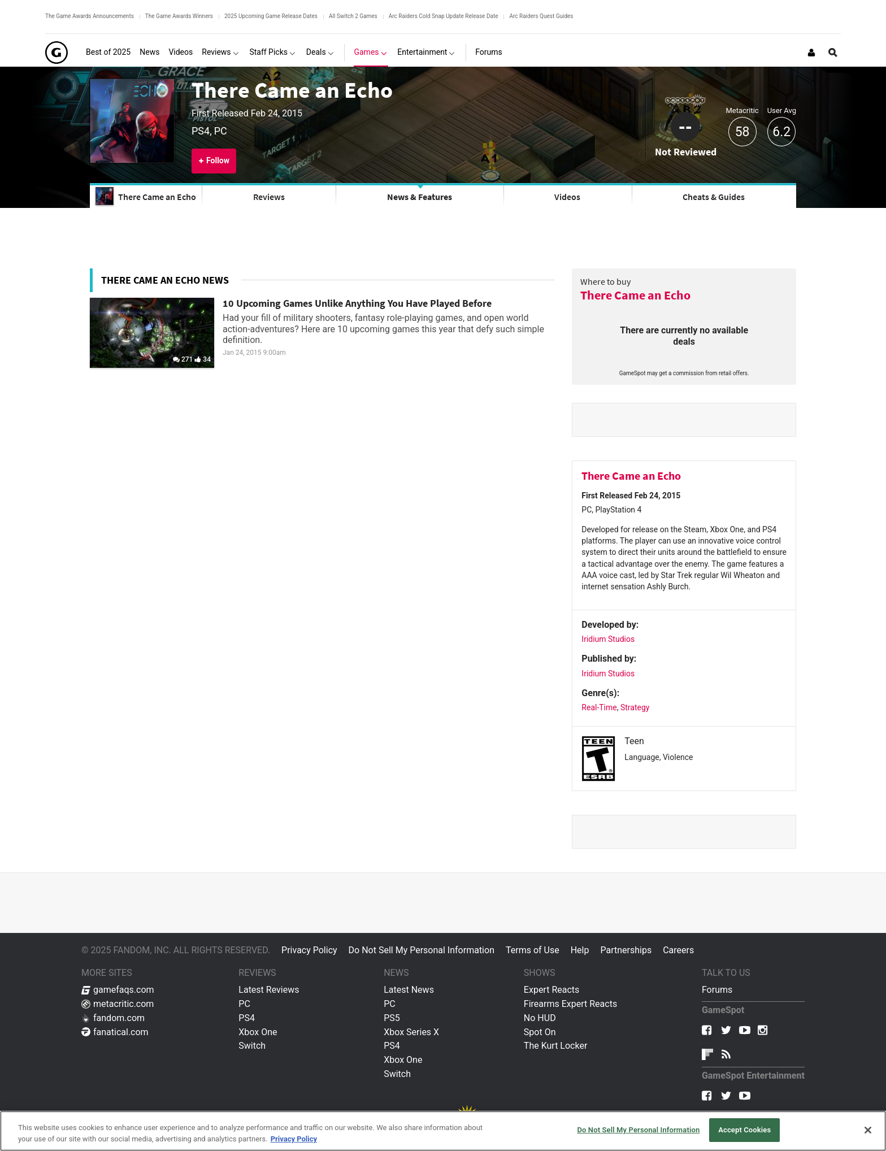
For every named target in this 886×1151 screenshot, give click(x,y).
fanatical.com (115, 1032)
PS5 (392, 1018)
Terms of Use (532, 950)
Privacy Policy (309, 950)
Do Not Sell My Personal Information (421, 950)
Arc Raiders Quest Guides (541, 16)
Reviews (269, 196)
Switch (252, 1045)
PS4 (246, 1018)
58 (742, 132)
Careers (678, 950)
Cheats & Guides (714, 196)
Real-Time (598, 707)
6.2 (781, 132)
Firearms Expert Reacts (570, 1003)
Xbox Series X (411, 1032)
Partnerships (626, 950)
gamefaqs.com (117, 989)
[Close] (867, 1130)
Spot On (540, 1032)
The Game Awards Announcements (89, 16)
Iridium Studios (608, 639)
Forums (717, 989)
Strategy (634, 707)
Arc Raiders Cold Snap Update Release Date (443, 16)
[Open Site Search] (833, 52)
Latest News (409, 989)
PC (244, 1003)
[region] (443, 1131)
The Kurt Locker (555, 1045)
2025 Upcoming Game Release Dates (271, 16)
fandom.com (113, 1018)
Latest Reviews (268, 989)
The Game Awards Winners (179, 16)
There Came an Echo (292, 90)
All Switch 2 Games (353, 16)
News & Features (419, 196)
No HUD (540, 1018)
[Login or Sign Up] (811, 52)
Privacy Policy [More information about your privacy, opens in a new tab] (294, 1139)
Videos (567, 196)
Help (580, 950)
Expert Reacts (551, 989)
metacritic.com (117, 1003)
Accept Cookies (744, 1130)
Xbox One (257, 1032)
